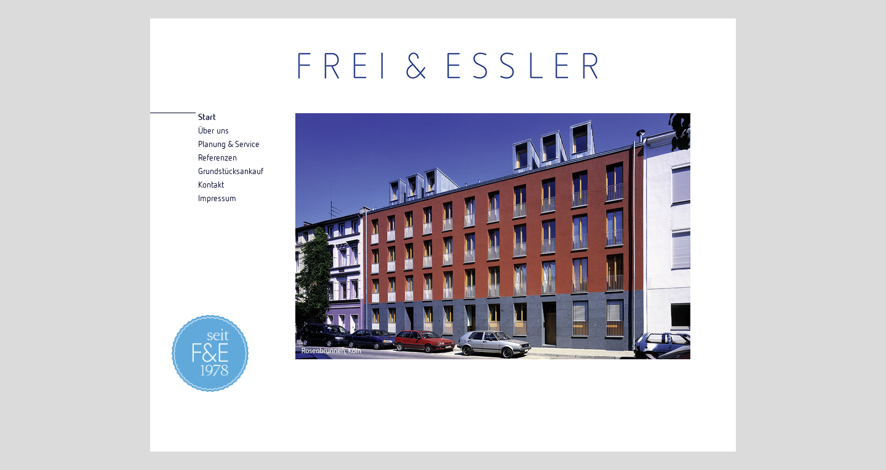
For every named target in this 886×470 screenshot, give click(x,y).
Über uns (213, 130)
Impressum (217, 198)
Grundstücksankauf (230, 170)
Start (207, 116)
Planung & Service (229, 143)
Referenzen (217, 157)
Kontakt (211, 184)
